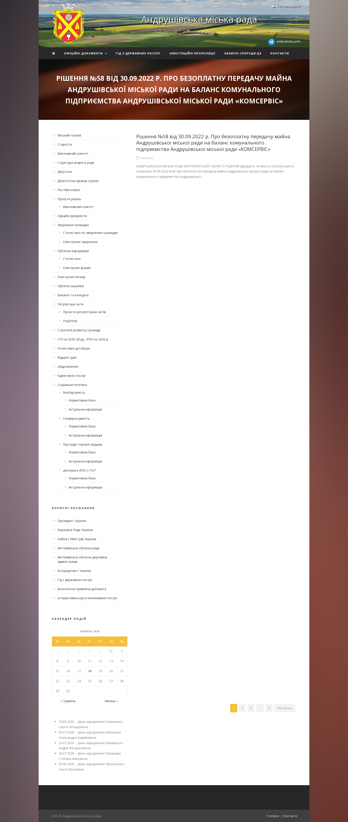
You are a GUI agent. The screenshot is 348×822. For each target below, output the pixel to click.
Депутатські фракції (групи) (78, 181)
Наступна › (285, 708)
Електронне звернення (80, 242)
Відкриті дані (67, 357)
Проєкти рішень (69, 199)
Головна (272, 816)
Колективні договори (73, 348)
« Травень (68, 701)
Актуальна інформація (85, 409)
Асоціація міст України (74, 571)
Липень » (111, 701)
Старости (64, 144)
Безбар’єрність (74, 392)
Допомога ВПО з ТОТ (79, 470)
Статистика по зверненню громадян (90, 233)
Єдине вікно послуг (71, 375)
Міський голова (69, 135)
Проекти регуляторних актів (84, 312)
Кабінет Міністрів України (76, 539)
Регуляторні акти (70, 304)
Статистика (72, 259)
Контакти (279, 53)
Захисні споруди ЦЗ (242, 53)
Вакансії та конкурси (73, 295)
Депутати (64, 172)
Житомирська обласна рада (78, 548)
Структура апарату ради (75, 162)
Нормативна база (82, 400)
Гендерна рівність (76, 418)
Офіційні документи (83, 53)
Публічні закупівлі (70, 286)
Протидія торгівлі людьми (82, 444)
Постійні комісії (68, 190)
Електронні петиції (71, 277)
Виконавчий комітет (72, 153)
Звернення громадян (73, 225)
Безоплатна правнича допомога (81, 589)
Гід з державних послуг (138, 53)
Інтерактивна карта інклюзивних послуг (87, 598)
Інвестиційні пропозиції (192, 53)
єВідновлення (67, 366)
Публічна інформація (73, 251)
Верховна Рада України (75, 530)
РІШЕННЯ (70, 321)
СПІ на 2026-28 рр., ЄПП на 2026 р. (83, 339)
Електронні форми (77, 268)
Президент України (71, 521)
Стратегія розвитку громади (78, 330)
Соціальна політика (72, 385)
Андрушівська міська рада (199, 19)
